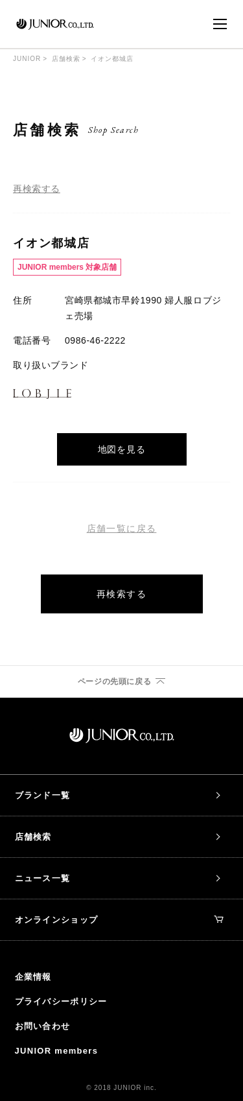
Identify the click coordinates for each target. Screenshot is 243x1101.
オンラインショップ (119, 920)
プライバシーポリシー (61, 1001)
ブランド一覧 (43, 795)
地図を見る (122, 449)
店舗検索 (66, 58)
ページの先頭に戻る (114, 681)
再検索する (36, 188)
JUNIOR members (56, 1051)
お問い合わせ (43, 1026)
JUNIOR (27, 58)
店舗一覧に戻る (122, 528)
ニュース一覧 (43, 878)
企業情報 (33, 977)
